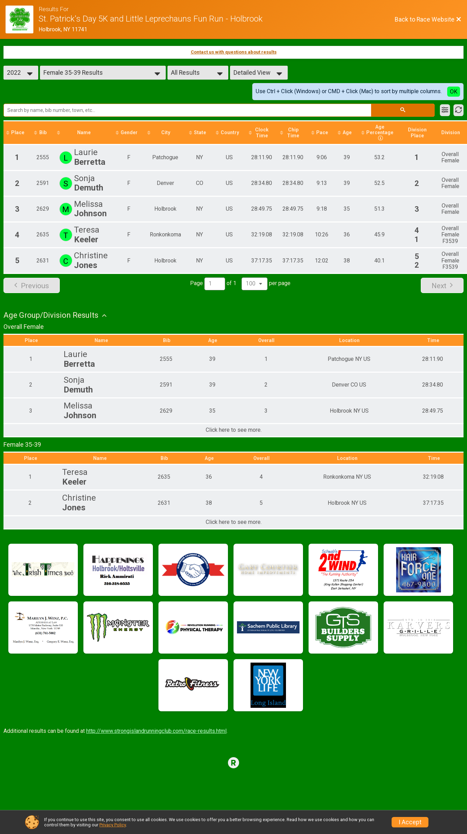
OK (453, 91)
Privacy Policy (112, 824)
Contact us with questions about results (234, 52)
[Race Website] (22, 19)
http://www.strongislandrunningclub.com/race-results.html (156, 731)
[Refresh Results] (458, 110)
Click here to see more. (234, 430)
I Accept (410, 822)
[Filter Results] (445, 110)
